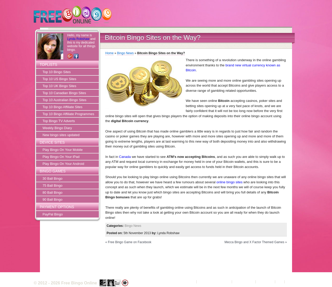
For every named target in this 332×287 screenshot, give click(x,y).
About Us (188, 281)
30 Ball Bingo (53, 178)
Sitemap (292, 281)
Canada (125, 157)
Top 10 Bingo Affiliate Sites (62, 107)
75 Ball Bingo (53, 185)
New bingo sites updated (61, 135)
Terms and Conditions (214, 281)
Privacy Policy (243, 281)
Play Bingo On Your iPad (61, 157)
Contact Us (265, 281)
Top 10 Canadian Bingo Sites (64, 93)
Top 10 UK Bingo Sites (59, 86)
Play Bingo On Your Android (63, 164)
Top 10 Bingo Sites (57, 72)
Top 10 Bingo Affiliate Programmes (68, 114)
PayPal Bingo (53, 214)
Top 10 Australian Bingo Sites (64, 100)
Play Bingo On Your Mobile (63, 150)
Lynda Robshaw (78, 39)
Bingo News (125, 53)
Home (109, 53)
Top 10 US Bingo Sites (59, 79)
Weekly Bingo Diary (57, 128)
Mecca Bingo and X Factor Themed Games (254, 242)
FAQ (279, 281)
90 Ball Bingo (53, 199)
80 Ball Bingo (53, 192)
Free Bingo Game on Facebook (129, 242)
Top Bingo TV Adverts (59, 121)
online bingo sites (230, 182)
